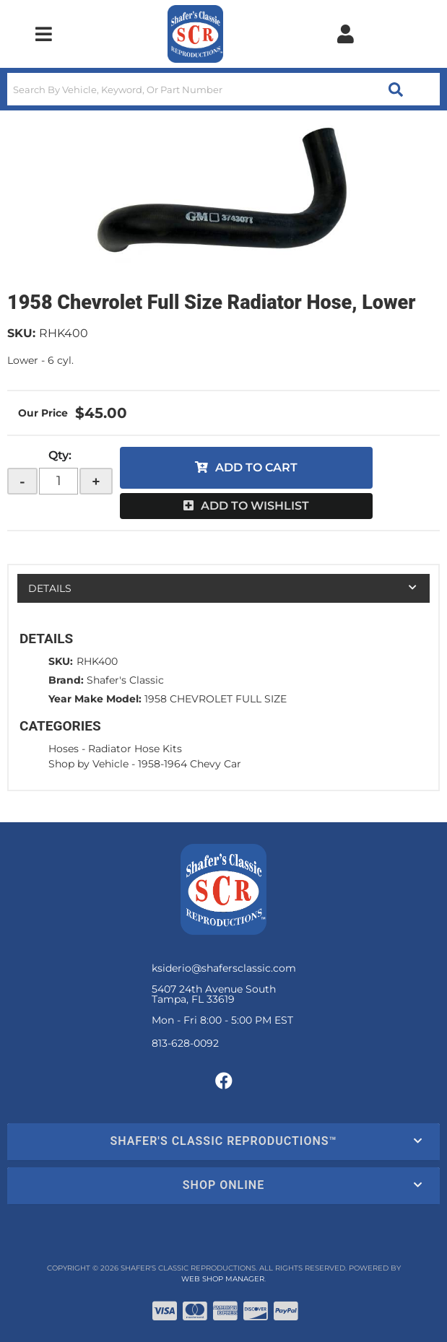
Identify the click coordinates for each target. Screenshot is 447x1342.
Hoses (63, 748)
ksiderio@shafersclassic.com (224, 968)
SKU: (21, 333)
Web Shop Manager (222, 1279)
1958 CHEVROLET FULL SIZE (215, 698)
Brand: (66, 680)
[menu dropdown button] (43, 34)
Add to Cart (256, 467)
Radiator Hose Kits (135, 748)
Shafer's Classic (125, 680)
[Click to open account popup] (346, 34)
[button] (223, 89)
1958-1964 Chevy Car (189, 763)
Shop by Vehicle (88, 763)
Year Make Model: (95, 698)
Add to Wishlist (255, 506)
